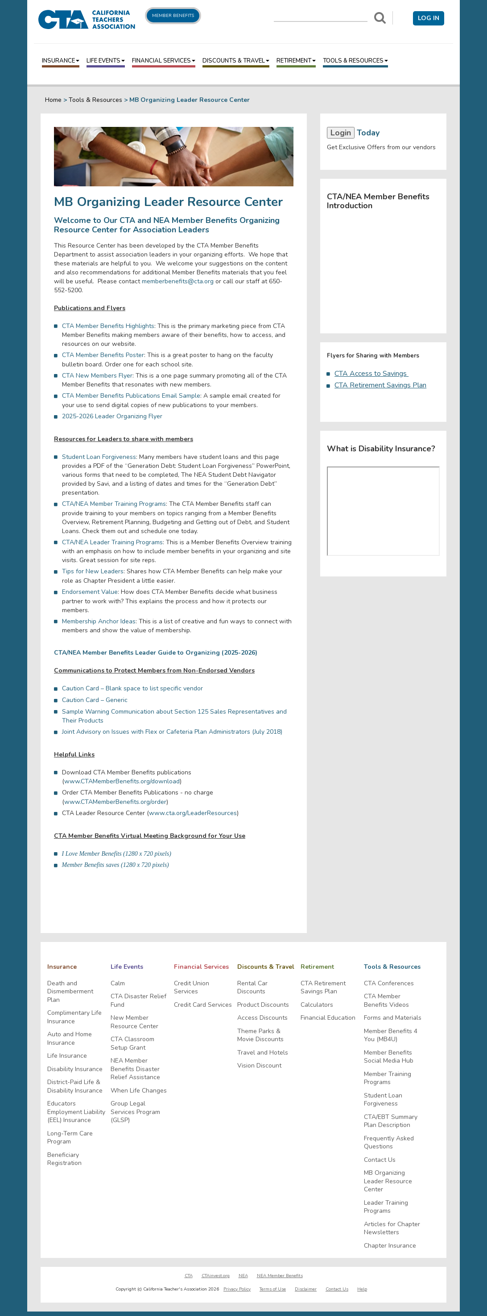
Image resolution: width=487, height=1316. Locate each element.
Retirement (296, 61)
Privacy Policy (237, 1289)
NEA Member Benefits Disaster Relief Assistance (135, 1069)
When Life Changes (139, 1091)
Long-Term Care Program (70, 1138)
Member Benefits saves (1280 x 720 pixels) (115, 865)
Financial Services (163, 61)
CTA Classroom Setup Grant (132, 1043)
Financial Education (328, 1018)
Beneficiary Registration (64, 1159)
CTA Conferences (389, 984)
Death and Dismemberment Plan (70, 992)
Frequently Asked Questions (389, 1143)
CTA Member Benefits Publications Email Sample (131, 395)
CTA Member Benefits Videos (386, 1000)
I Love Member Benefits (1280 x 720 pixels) (116, 853)
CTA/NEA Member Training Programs (114, 504)
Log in (428, 18)
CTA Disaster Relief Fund (138, 1000)
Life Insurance (67, 1056)
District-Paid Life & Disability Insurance (75, 1086)
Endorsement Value (90, 592)
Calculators (317, 1005)
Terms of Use (273, 1289)
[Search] (380, 18)
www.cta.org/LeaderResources (193, 813)
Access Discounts (262, 1018)
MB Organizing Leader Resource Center (388, 1181)
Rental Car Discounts (252, 988)
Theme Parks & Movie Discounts (260, 1035)
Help (362, 1289)
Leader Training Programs (386, 1207)
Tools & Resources (355, 61)
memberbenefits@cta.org (178, 281)
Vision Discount (259, 1066)
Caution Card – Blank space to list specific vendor (132, 688)
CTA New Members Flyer (97, 375)
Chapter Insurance (390, 1246)
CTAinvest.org (216, 1276)
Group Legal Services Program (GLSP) (135, 1112)
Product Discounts (263, 1005)
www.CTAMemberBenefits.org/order (115, 802)
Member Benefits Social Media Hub (388, 1057)
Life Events (106, 61)
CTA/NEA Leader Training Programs (112, 542)
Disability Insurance (75, 1069)
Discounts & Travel (235, 61)
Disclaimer (306, 1289)
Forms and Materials (392, 1018)
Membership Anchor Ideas (99, 621)
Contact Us (380, 1160)
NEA (243, 1276)
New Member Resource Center (134, 1022)
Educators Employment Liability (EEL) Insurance (76, 1112)
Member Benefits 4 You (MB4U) (390, 1035)
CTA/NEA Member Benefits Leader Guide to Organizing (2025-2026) (155, 652)
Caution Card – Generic (95, 700)
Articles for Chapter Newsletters (392, 1228)
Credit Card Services (203, 1005)
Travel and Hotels (262, 1053)
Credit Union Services (191, 988)
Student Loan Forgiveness (99, 457)
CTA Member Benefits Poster (103, 355)
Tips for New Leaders (93, 571)
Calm (118, 984)
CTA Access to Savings (371, 373)
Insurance (60, 61)
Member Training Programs (387, 1078)
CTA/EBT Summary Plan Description (390, 1121)
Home (53, 100)
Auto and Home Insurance (69, 1038)
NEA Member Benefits (280, 1276)
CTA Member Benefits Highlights (108, 326)
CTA (189, 1276)
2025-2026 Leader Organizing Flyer (112, 416)
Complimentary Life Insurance (74, 1017)
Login (340, 132)
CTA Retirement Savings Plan (380, 385)
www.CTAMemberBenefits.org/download (122, 781)
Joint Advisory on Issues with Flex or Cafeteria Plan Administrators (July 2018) (173, 731)
